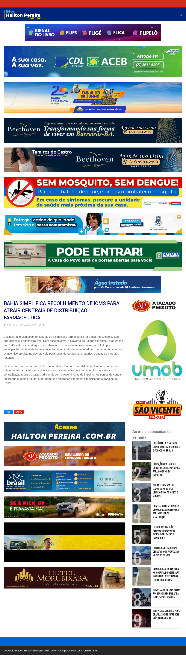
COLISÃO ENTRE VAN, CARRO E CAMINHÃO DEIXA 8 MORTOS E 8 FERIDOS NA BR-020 (166, 446)
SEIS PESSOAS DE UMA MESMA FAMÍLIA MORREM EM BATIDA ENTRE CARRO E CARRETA (166, 593)
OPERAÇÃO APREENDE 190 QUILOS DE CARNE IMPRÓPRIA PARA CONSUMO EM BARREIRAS (166, 469)
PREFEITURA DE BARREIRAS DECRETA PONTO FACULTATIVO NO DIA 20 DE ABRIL (166, 551)
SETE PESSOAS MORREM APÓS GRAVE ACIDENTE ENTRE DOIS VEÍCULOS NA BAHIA (166, 614)
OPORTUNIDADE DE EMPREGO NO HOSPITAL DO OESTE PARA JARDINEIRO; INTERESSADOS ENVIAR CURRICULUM (166, 574)
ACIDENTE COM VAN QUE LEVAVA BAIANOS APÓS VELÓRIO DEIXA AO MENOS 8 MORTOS (165, 490)
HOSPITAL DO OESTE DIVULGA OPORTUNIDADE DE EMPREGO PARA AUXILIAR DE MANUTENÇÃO (166, 511)
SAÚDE (19, 412)
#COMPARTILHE (89, 650)
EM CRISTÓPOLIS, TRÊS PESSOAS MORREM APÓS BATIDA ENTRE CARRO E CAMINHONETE (164, 532)
